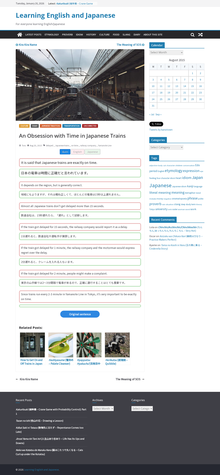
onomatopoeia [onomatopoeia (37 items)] (179, 198)
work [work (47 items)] (193, 209)
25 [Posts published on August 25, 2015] (161, 99)
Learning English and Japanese (65, 15)
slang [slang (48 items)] (177, 204)
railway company (88, 145)
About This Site (153, 34)
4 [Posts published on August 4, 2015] (161, 79)
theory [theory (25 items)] (199, 204)
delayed (49, 145)
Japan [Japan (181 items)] (197, 177)
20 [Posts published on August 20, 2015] (176, 92)
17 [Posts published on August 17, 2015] (153, 92)
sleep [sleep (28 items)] (183, 204)
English (77, 151)
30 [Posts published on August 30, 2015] (200, 99)
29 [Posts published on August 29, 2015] (192, 99)
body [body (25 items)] (160, 165)
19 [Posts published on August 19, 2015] (169, 92)
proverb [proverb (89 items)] (155, 203)
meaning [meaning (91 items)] (177, 192)
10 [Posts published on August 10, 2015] (153, 86)
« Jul (151, 114)
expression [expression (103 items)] (191, 170)
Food (116, 34)
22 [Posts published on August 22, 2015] (192, 92)
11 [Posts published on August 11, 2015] (161, 86)
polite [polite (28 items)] (200, 198)
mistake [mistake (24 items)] (152, 198)
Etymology (52, 34)
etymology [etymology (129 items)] (173, 170)
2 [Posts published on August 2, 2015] (200, 73)
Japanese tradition (50, 125)
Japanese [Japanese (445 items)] (160, 185)
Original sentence (80, 314)
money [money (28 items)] (160, 198)
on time (74, 145)
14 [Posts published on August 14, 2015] (184, 86)
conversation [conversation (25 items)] (189, 165)
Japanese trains (62, 145)
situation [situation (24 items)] (170, 204)
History (91, 34)
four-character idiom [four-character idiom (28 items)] (166, 178)
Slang (126, 34)
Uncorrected (90, 125)
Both (65, 151)
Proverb (67, 34)
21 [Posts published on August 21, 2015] (184, 92)
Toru (24, 145)
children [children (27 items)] (178, 165)
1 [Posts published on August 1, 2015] (192, 73)
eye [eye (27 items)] (201, 171)
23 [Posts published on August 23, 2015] (200, 92)
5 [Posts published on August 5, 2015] (169, 79)
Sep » (158, 114)
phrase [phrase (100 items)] (192, 198)
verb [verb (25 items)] (170, 209)
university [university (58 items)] (161, 209)
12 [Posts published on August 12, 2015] (169, 86)
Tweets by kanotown (160, 129)
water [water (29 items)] (174, 209)
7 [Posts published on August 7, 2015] (184, 79)
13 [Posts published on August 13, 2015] (176, 86)
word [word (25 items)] (187, 209)
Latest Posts (33, 34)
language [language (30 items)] (198, 186)
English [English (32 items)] (161, 171)
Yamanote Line (104, 145)
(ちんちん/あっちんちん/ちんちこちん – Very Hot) (175, 228)
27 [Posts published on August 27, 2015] (176, 99)
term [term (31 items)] (193, 204)
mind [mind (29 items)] (198, 192)
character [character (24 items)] (170, 165)
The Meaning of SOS (130, 45)
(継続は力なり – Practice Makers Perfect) (176, 237)
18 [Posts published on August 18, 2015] (161, 92)
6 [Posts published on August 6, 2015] (176, 79)
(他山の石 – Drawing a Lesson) (39, 420)
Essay (34, 125)
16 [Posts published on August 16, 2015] (200, 86)
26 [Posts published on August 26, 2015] (169, 99)
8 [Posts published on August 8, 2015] (192, 79)
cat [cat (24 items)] (164, 165)
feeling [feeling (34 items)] (152, 178)
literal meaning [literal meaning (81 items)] (160, 192)
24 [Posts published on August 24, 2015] (153, 99)
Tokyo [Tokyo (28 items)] (152, 209)
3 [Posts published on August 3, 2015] (153, 79)
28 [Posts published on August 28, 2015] (184, 99)
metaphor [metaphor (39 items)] (190, 192)
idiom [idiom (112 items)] (187, 177)
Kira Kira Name (26, 45)
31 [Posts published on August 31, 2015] (153, 105)
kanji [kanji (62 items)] (190, 186)
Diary (137, 34)
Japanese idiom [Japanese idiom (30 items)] (179, 186)
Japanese (92, 151)
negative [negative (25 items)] (167, 198)
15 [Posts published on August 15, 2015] (192, 86)
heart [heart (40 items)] (179, 178)
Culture (104, 34)
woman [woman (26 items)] (181, 209)
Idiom (79, 34)
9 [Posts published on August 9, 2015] (200, 79)
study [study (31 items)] (188, 204)
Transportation (71, 125)
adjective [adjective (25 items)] (153, 165)
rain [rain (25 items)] (163, 204)
